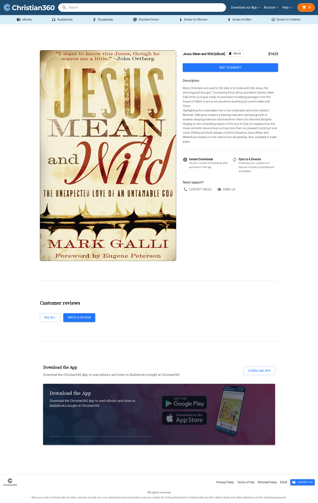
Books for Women (193, 19)
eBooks (25, 19)
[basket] (306, 7)
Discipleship (103, 19)
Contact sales (198, 189)
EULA (283, 482)
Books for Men (239, 19)
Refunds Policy (267, 482)
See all (50, 317)
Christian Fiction (146, 19)
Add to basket (230, 67)
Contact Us (302, 482)
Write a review (79, 317)
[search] (147, 7)
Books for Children (286, 19)
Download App (259, 371)
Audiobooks (62, 19)
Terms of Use (246, 482)
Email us (226, 189)
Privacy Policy (225, 482)
